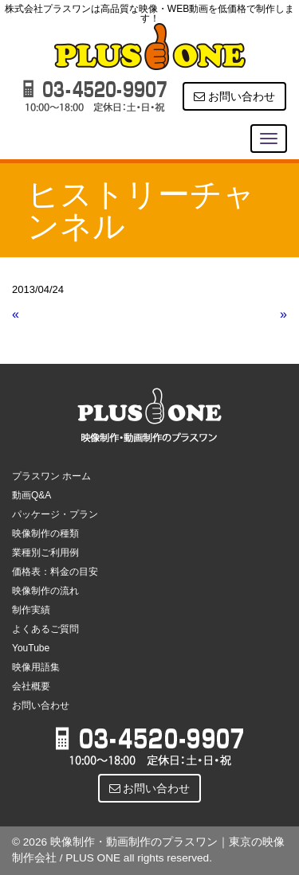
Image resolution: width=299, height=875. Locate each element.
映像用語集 (36, 667)
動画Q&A (31, 495)
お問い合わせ (234, 96)
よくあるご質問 (45, 629)
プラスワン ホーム (51, 476)
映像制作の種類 (45, 533)
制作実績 (31, 609)
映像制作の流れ (45, 590)
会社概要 (31, 686)
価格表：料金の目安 (55, 571)
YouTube (30, 648)
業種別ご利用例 (45, 552)
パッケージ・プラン (55, 514)
